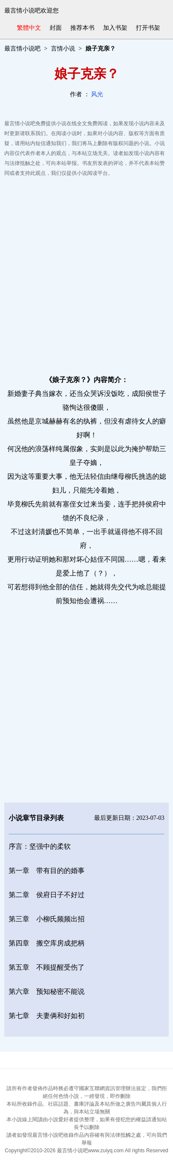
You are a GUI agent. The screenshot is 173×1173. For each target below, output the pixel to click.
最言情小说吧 (22, 48)
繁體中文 (29, 28)
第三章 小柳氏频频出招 (47, 919)
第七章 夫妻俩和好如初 (47, 1015)
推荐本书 (82, 28)
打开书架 (148, 28)
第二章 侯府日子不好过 (47, 894)
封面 (56, 28)
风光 (97, 94)
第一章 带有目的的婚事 (47, 870)
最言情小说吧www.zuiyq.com (90, 1151)
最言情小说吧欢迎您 (31, 10)
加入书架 (115, 28)
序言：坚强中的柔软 (40, 846)
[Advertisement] (86, 273)
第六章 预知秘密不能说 (47, 991)
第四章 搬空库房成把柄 (47, 943)
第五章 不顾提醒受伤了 (47, 967)
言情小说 (63, 48)
